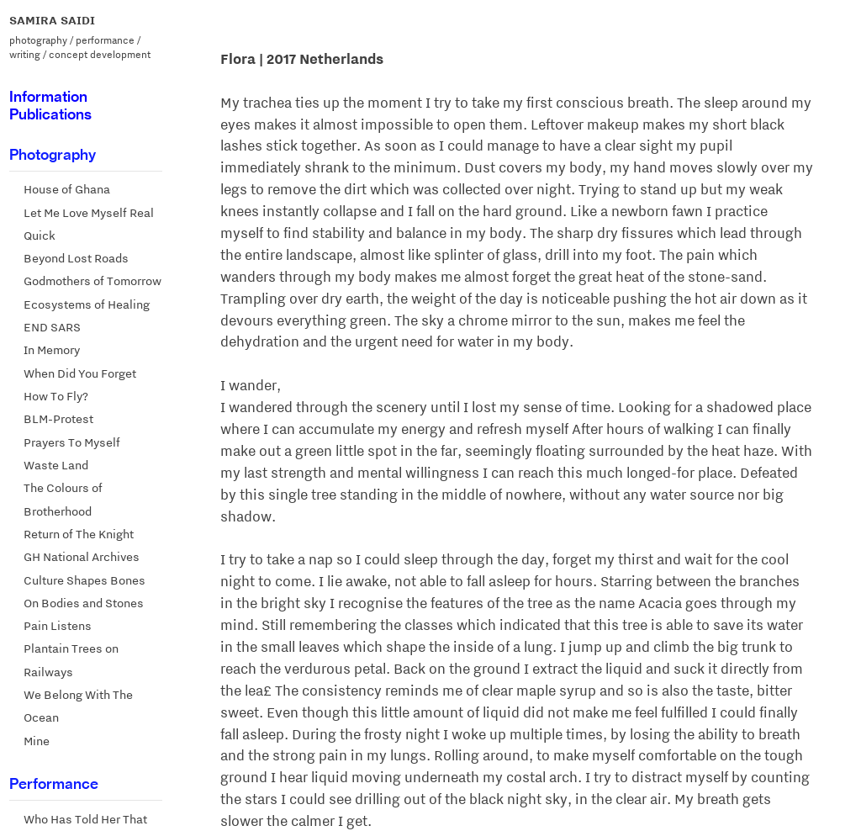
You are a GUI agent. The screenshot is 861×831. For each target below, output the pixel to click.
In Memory (52, 349)
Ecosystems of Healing (87, 304)
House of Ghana (67, 189)
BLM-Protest (58, 418)
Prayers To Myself (72, 442)
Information (48, 96)
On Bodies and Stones (84, 603)
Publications (50, 114)
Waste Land (56, 465)
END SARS (52, 327)
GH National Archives (82, 556)
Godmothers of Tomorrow (92, 280)
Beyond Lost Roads (76, 258)
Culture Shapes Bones (84, 580)
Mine (37, 741)
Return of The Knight (79, 534)
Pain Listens (58, 625)
